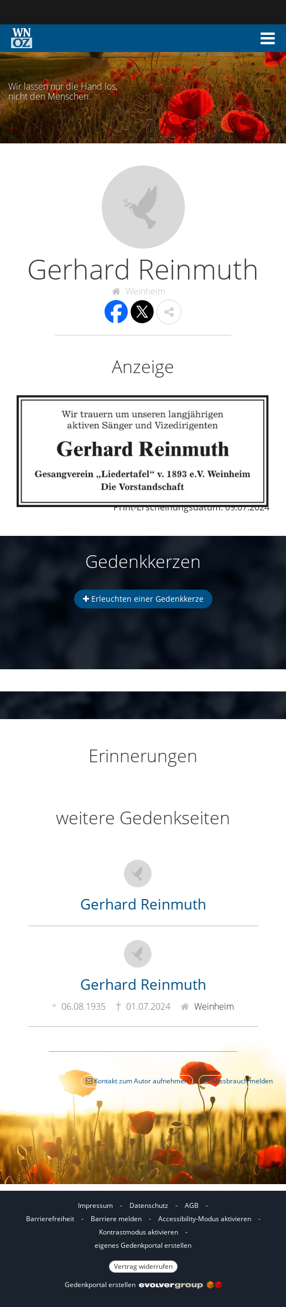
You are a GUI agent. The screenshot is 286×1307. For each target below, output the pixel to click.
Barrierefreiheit (50, 1218)
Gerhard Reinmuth (143, 904)
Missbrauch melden (238, 1081)
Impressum (95, 1205)
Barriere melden (116, 1218)
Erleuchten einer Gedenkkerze (143, 598)
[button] (267, 38)
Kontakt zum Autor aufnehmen (137, 1081)
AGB (192, 1205)
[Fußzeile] (143, 1234)
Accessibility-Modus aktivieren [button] (204, 1218)
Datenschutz (148, 1205)
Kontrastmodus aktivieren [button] (138, 1232)
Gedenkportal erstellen (143, 1284)
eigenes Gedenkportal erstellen (143, 1245)
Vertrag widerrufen (143, 1266)
